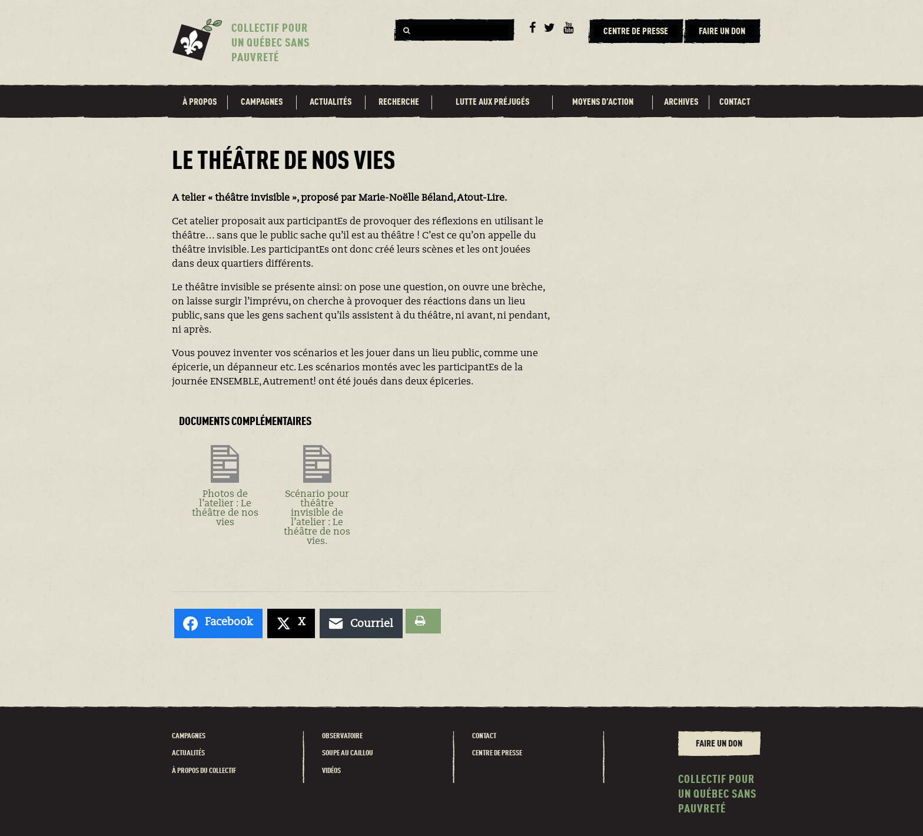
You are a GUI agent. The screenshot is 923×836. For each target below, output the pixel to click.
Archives (681, 102)
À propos (199, 102)
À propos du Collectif (204, 771)
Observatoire (342, 736)
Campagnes (262, 102)
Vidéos (331, 771)
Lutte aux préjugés (492, 102)
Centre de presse (497, 753)
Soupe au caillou (347, 753)
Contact (735, 102)
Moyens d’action (602, 102)
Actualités (330, 102)
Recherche (399, 102)
